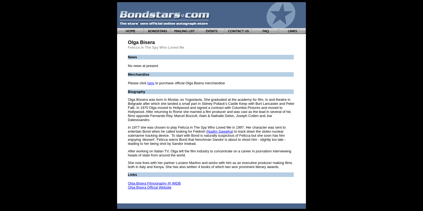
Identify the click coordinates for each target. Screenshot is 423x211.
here (150, 83)
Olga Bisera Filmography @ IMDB (154, 183)
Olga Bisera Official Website (149, 187)
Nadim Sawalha (219, 131)
